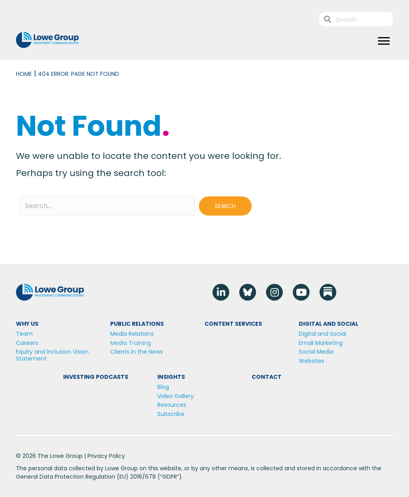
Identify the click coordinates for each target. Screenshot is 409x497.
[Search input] (107, 206)
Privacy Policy (106, 456)
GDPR (169, 477)
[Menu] (384, 41)
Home (24, 74)
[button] (225, 206)
